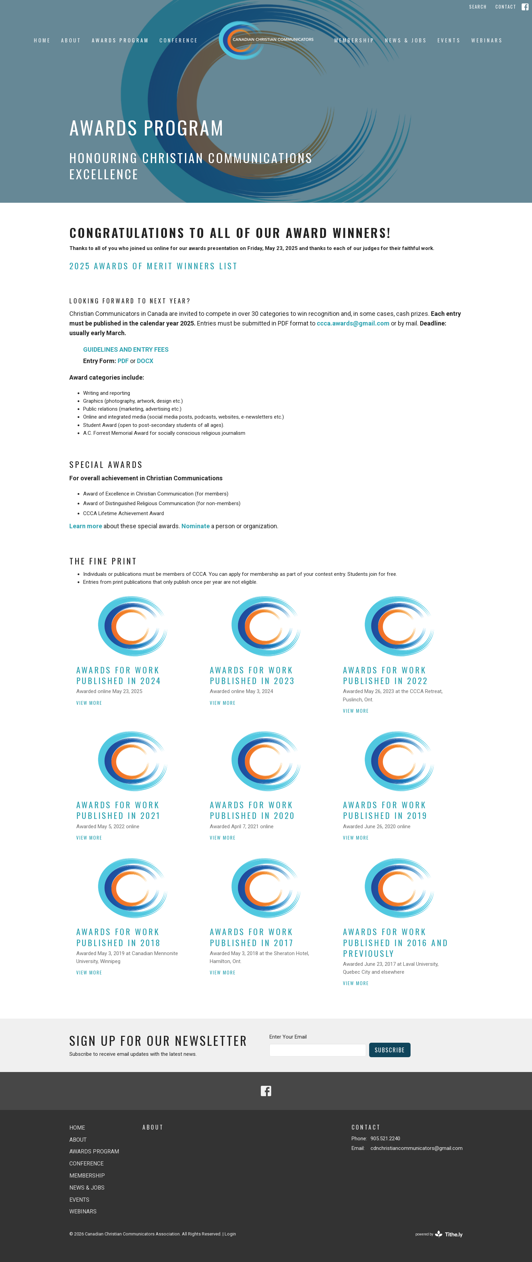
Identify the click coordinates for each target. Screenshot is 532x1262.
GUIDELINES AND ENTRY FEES (126, 349)
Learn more (85, 526)
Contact (505, 6)
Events (449, 40)
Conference (178, 40)
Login (230, 1233)
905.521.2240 (385, 1138)
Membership (354, 40)
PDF (123, 360)
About (71, 40)
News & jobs (406, 40)
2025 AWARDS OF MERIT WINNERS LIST (153, 265)
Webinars (487, 40)
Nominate (195, 526)
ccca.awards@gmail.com (353, 323)
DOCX (145, 360)
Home (42, 40)
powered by (439, 1234)
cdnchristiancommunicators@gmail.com (417, 1148)
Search (478, 6)
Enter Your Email (288, 1037)
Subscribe (390, 1049)
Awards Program (120, 40)
